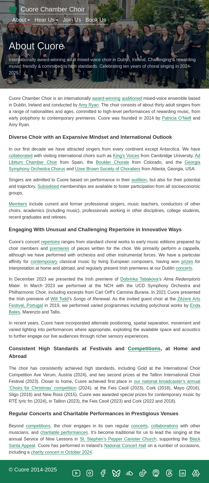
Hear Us (46, 20)
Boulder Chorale (112, 162)
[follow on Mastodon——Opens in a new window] (158, 471)
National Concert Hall (125, 445)
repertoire (50, 241)
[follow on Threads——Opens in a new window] (171, 471)
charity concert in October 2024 (61, 452)
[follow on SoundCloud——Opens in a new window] (131, 471)
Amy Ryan (89, 105)
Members (18, 204)
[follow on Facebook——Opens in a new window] (104, 471)
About (21, 20)
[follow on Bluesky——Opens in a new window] (118, 471)
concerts (184, 268)
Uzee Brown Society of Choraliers (107, 168)
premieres (59, 248)
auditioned (132, 98)
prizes (187, 261)
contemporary (44, 261)
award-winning (106, 98)
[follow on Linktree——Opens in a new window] (197, 471)
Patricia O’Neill (176, 118)
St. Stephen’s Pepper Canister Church (118, 439)
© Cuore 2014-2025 (33, 470)
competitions (38, 425)
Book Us (95, 20)
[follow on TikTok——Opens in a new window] (144, 471)
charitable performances (64, 432)
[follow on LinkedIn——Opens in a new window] (184, 471)
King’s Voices (126, 155)
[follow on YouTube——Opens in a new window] (78, 471)
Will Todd (60, 298)
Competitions (144, 348)
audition (139, 179)
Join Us (72, 20)
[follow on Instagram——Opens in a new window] (91, 471)
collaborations (164, 425)
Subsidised (48, 186)
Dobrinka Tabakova (139, 279)
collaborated (21, 155)
